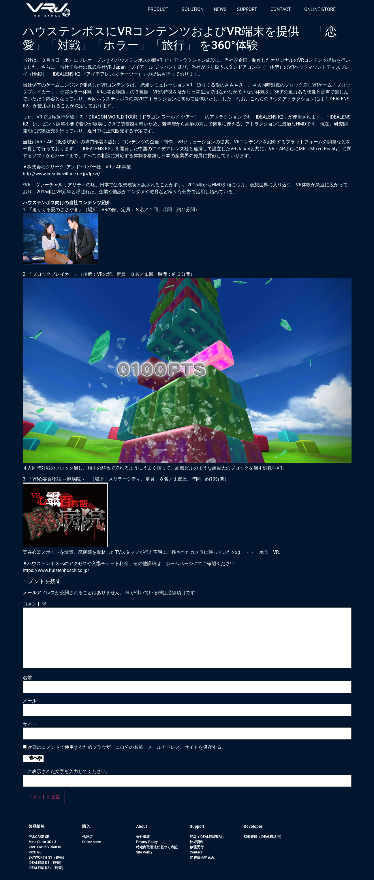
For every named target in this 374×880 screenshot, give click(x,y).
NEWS (220, 9)
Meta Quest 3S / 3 (42, 842)
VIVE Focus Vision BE (45, 847)
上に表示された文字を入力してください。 (66, 771)
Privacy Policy (147, 842)
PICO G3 (35, 852)
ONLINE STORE (320, 9)
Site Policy (144, 852)
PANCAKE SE (39, 837)
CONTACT (280, 9)
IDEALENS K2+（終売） (47, 868)
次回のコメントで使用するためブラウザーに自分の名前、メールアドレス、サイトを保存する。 (127, 747)
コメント (34, 604)
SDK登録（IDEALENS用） (263, 837)
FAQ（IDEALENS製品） (207, 837)
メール (30, 701)
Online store (91, 842)
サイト (30, 724)
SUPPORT (247, 9)
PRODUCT (158, 9)
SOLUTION (193, 9)
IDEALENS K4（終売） (46, 863)
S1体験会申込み (202, 857)
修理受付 (197, 847)
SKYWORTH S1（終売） (47, 857)
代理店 (87, 837)
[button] (159, 9)
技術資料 (197, 842)
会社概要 (143, 837)
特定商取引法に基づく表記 (157, 847)
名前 (27, 678)
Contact (196, 852)
